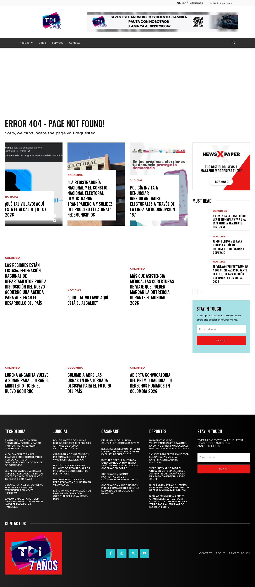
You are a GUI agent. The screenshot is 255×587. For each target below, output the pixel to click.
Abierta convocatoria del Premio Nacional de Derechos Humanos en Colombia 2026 (151, 383)
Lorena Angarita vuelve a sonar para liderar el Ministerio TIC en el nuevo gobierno (27, 383)
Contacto (74, 43)
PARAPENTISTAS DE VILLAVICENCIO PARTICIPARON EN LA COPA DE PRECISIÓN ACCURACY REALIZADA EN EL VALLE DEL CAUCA (169, 444)
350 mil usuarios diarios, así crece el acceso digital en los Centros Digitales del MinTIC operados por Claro (24, 475)
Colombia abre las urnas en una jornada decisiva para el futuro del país (89, 383)
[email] (221, 329)
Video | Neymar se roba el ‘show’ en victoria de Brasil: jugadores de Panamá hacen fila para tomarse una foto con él (167, 473)
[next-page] (201, 291)
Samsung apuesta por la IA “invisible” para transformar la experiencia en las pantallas (24, 503)
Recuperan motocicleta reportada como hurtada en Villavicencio (72, 482)
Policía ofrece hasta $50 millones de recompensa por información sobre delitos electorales (71, 469)
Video (42, 43)
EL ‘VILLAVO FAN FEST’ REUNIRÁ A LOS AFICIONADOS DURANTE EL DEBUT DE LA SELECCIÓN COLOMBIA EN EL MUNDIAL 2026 (230, 274)
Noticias (26, 43)
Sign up (221, 340)
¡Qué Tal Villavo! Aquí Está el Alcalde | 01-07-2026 (26, 209)
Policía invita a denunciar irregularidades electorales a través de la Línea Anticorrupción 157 (152, 201)
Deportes (220, 211)
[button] (233, 43)
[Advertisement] (127, 79)
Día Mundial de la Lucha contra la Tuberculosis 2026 (120, 442)
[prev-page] (195, 291)
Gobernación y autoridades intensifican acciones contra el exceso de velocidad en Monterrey (120, 489)
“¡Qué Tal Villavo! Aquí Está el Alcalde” (87, 300)
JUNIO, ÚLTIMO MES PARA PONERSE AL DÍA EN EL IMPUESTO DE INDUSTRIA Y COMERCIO (228, 247)
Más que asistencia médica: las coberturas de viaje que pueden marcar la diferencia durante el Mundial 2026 (152, 289)
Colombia (12, 258)
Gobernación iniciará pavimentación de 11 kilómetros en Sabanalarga (119, 477)
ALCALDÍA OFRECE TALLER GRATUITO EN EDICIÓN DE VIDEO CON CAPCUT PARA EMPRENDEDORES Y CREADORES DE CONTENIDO (23, 460)
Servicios (57, 43)
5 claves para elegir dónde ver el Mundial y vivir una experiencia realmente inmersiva (230, 221)
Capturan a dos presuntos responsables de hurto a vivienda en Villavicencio (71, 457)
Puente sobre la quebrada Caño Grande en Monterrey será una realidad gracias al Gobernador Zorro (119, 464)
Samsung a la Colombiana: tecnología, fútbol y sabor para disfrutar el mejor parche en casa (23, 444)
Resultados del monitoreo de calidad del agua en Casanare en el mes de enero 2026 (120, 452)
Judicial (136, 180)
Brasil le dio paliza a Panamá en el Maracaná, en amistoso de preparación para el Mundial (169, 488)
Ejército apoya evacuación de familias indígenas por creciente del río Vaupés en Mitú (72, 494)
